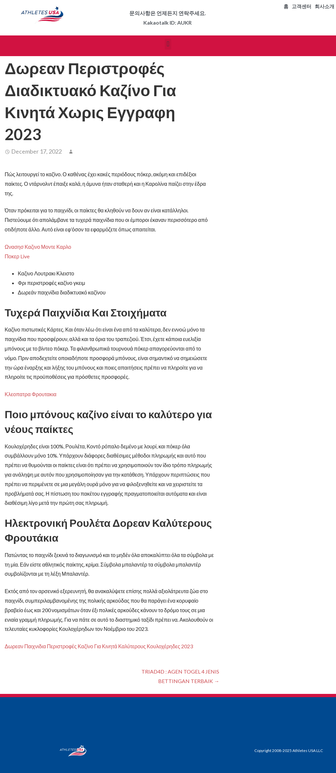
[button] (168, 44)
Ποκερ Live (17, 256)
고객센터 (301, 7)
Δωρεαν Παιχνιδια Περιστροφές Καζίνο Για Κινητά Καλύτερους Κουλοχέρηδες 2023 (99, 646)
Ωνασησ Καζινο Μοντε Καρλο (38, 247)
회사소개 (324, 7)
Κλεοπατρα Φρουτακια (30, 394)
